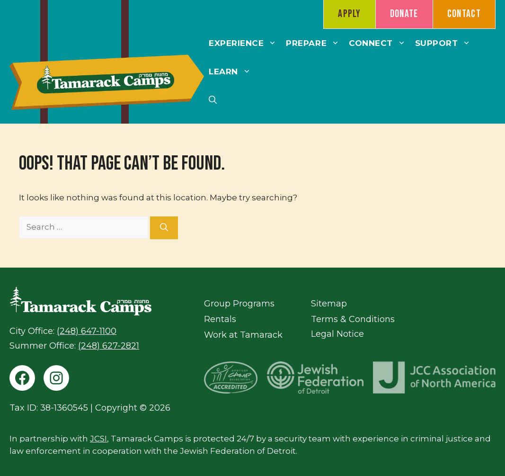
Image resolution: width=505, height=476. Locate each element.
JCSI (98, 438)
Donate (404, 14)
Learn (232, 71)
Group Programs (239, 303)
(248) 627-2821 (108, 346)
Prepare (315, 43)
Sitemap (329, 303)
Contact (464, 14)
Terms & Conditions (353, 319)
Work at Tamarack (243, 335)
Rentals (220, 319)
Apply (349, 14)
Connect (379, 43)
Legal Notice (337, 334)
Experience (245, 43)
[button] (212, 100)
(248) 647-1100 (86, 331)
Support (445, 43)
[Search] (164, 227)
